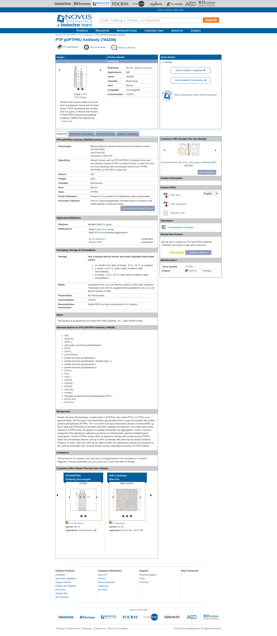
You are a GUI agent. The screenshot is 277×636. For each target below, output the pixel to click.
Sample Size (61, 593)
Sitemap (87, 628)
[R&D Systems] (82, 3)
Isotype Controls (63, 582)
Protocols (144, 582)
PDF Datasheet (178, 204)
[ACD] (191, 3)
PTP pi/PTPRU (69, 35)
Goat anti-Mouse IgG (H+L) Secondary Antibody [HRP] (188, 162)
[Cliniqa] (174, 3)
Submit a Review (198, 252)
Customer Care (154, 30)
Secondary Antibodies (65, 578)
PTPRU (189, 266)
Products (82, 30)
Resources (102, 30)
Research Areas (127, 30)
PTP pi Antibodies (85, 35)
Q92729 (191, 270)
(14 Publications (74, 523)
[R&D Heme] (207, 3)
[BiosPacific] (156, 3)
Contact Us (103, 586)
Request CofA (177, 213)
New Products (62, 597)
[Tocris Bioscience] (119, 3)
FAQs (142, 578)
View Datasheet (207, 172)
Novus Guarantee (106, 582)
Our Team (102, 589)
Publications (101, 229)
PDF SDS (175, 195)
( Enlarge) (80, 97)
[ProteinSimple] (138, 3)
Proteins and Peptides (65, 586)
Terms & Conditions (118, 628)
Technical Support (148, 575)
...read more (66, 121)
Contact (196, 30)
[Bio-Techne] (63, 3)
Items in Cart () (165, 10)
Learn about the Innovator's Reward (137, 208)
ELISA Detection (97, 239)
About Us (177, 30)
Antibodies (60, 575)
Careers (102, 578)
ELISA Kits (60, 589)
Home (58, 35)
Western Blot (95, 242)
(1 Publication (116, 523)
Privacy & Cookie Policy (68, 628)
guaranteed (98, 461)
